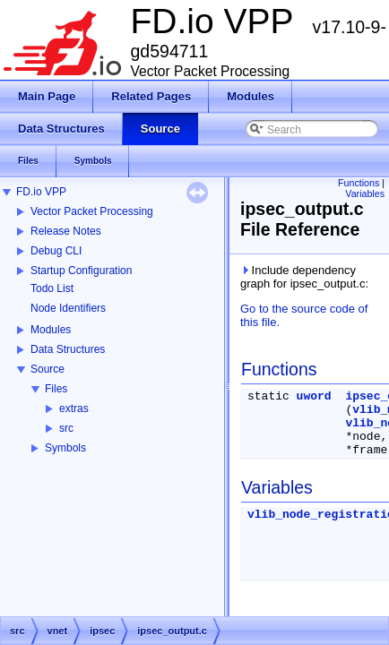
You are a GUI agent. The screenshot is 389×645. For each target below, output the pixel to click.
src (66, 428)
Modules (50, 329)
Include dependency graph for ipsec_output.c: (304, 276)
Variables (365, 193)
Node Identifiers (68, 308)
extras (74, 408)
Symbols (65, 448)
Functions (358, 182)
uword (314, 396)
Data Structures (67, 349)
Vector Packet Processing (91, 211)
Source (47, 369)
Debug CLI (56, 251)
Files (56, 389)
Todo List (51, 288)
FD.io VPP (41, 191)
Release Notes (65, 231)
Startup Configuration (81, 270)
